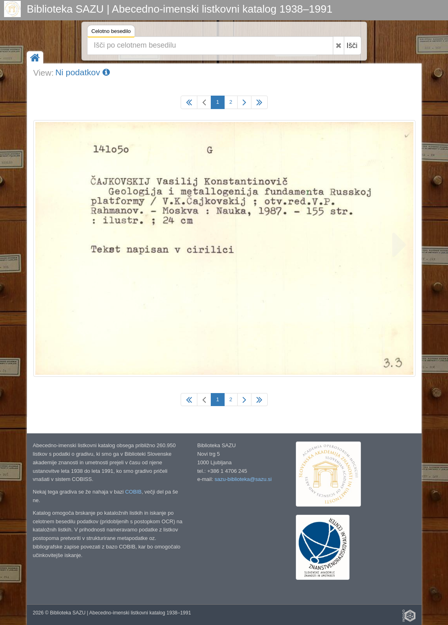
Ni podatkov (82, 72)
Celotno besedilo (111, 32)
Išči (352, 46)
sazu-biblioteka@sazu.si (242, 479)
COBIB (133, 492)
